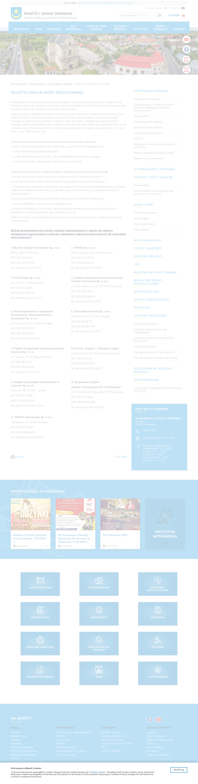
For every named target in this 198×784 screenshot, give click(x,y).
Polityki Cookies (97, 772)
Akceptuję (179, 770)
